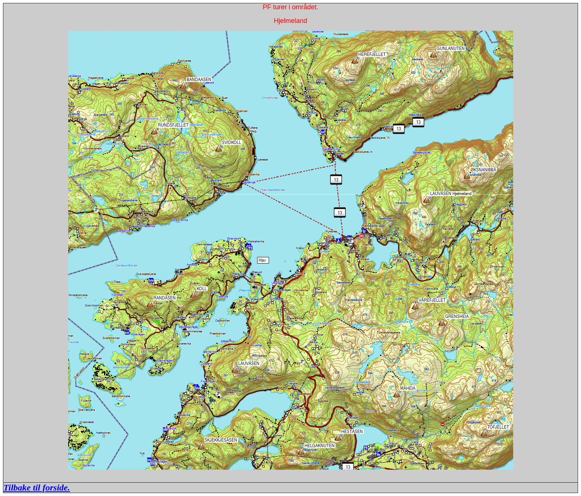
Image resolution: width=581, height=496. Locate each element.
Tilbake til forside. (36, 487)
